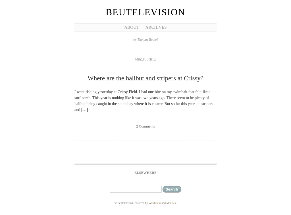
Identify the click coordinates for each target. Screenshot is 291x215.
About (131, 27)
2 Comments (145, 126)
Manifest (171, 202)
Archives (156, 27)
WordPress (155, 202)
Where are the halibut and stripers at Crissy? (145, 78)
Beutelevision (145, 12)
